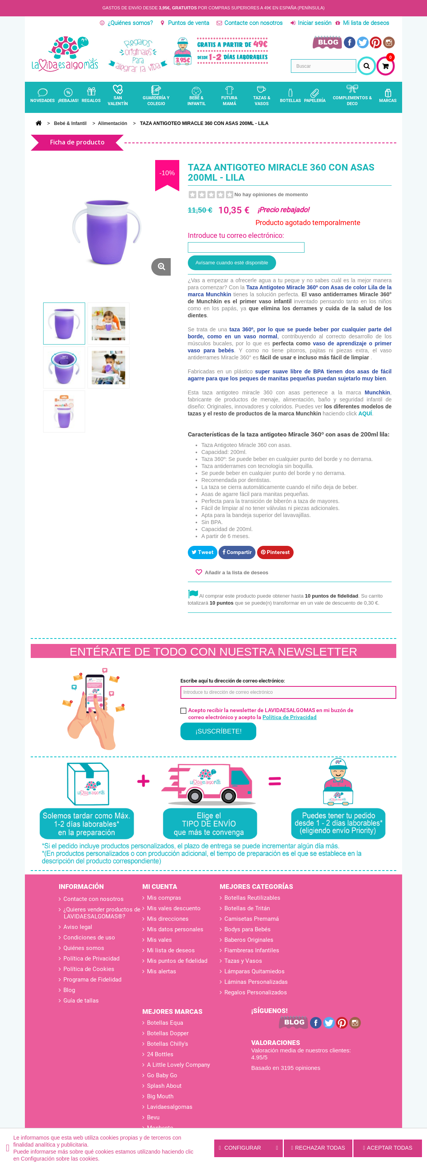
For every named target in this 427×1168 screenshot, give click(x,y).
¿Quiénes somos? (130, 22)
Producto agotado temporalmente (308, 222)
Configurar (248, 1148)
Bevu (153, 1117)
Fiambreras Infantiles (251, 950)
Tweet (203, 552)
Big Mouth (160, 1096)
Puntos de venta (188, 22)
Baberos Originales (248, 939)
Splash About (164, 1085)
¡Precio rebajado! (283, 210)
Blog (68, 990)
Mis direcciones (168, 918)
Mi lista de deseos (366, 22)
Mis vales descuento (174, 908)
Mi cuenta (159, 886)
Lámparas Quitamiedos (254, 971)
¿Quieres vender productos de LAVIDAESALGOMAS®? (101, 913)
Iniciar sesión (314, 22)
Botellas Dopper (168, 1033)
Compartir (237, 552)
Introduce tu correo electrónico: (236, 235)
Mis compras (164, 897)
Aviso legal (77, 927)
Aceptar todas (387, 1148)
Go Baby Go (162, 1075)
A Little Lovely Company (178, 1064)
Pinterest (275, 552)
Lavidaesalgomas (169, 1106)
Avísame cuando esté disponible (232, 263)
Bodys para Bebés (247, 929)
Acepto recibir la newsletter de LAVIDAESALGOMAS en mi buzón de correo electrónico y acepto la (271, 713)
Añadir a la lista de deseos (236, 572)
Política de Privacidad (289, 717)
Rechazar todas (318, 1148)
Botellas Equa (165, 1022)
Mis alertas (161, 971)
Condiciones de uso (88, 937)
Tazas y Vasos (243, 960)
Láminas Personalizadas (256, 981)
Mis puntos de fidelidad (177, 960)
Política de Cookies (88, 969)
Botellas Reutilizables (252, 897)
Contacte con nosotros (253, 22)
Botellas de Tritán (247, 908)
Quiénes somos (83, 948)
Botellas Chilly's (167, 1043)
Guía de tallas (80, 1000)
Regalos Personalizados (255, 992)
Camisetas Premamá (251, 918)
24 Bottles (160, 1054)
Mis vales (159, 939)
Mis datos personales (175, 929)
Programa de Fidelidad (91, 979)
